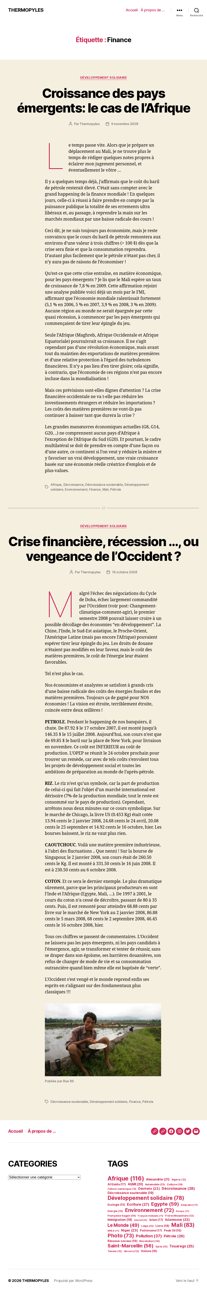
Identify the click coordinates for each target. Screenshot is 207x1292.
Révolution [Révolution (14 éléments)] (149, 1241)
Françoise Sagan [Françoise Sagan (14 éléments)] (122, 1215)
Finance (95, 489)
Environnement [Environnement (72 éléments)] (149, 1210)
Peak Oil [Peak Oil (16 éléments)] (172, 1230)
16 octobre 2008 (124, 572)
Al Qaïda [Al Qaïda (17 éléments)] (117, 1184)
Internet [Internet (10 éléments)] (140, 1220)
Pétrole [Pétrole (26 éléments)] (174, 1236)
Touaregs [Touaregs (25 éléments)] (181, 1246)
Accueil (132, 10)
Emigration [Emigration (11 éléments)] (189, 1204)
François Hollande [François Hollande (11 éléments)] (150, 1215)
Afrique (56, 485)
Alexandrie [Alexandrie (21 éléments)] (158, 1179)
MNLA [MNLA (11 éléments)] (113, 1230)
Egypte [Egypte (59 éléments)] (165, 1204)
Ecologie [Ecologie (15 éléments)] (116, 1204)
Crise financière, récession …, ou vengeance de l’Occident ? (103, 549)
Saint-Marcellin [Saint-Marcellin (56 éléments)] (131, 1246)
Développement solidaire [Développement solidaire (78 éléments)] (146, 1198)
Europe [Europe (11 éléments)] (182, 1211)
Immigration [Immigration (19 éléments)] (120, 1220)
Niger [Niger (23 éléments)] (129, 1230)
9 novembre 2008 (124, 124)
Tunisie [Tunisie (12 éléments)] (115, 1251)
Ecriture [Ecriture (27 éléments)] (138, 1204)
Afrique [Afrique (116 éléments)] (126, 1178)
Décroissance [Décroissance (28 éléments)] (178, 1188)
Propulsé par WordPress (73, 1280)
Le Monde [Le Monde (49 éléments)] (123, 1225)
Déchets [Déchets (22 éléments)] (149, 1189)
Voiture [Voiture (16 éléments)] (149, 1251)
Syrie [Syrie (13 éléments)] (161, 1246)
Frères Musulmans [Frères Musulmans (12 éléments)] (179, 1215)
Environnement (76, 489)
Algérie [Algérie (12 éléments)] (179, 1179)
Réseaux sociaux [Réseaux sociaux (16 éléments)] (122, 1241)
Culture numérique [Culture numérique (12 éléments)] (122, 1188)
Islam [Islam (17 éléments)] (156, 1220)
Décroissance (73, 485)
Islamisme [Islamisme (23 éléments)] (177, 1220)
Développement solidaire (103, 77)
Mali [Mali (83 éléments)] (183, 1225)
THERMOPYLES (25, 10)
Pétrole (115, 489)
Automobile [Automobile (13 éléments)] (155, 1184)
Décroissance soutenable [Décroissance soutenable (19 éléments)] (130, 1193)
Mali (105, 489)
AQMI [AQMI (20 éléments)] (135, 1184)
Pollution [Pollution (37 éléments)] (149, 1235)
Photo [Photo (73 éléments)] (121, 1235)
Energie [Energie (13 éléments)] (115, 1211)
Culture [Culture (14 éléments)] (175, 1184)
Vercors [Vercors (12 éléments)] (131, 1251)
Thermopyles (89, 124)
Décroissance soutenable (104, 485)
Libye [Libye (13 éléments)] (147, 1225)
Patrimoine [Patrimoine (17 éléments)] (151, 1230)
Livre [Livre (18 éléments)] (162, 1226)
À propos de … (153, 10)
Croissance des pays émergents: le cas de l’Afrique (103, 100)
